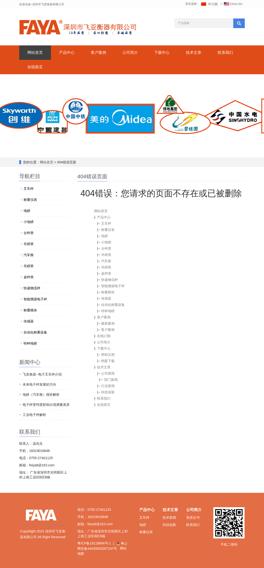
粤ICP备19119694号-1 (94, 543)
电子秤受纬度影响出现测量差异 (46, 405)
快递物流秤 (109, 280)
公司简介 (130, 52)
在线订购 (104, 336)
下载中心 (162, 52)
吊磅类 (106, 255)
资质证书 (193, 517)
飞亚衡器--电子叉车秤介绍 (42, 374)
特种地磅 (108, 311)
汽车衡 (106, 261)
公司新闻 (108, 373)
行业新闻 (108, 386)
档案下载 (108, 361)
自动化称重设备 (113, 305)
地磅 (104, 236)
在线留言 (35, 67)
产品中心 (66, 52)
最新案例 (108, 323)
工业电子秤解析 (34, 415)
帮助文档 (108, 355)
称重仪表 (108, 230)
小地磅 (106, 242)
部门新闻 (111, 380)
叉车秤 (106, 223)
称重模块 (108, 292)
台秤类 (106, 248)
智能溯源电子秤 (113, 286)
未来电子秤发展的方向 (39, 384)
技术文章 (193, 52)
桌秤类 (106, 273)
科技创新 (108, 392)
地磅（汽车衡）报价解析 (41, 394)
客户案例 (98, 52)
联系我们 (225, 52)
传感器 (106, 298)
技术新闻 (169, 517)
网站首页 (35, 52)
